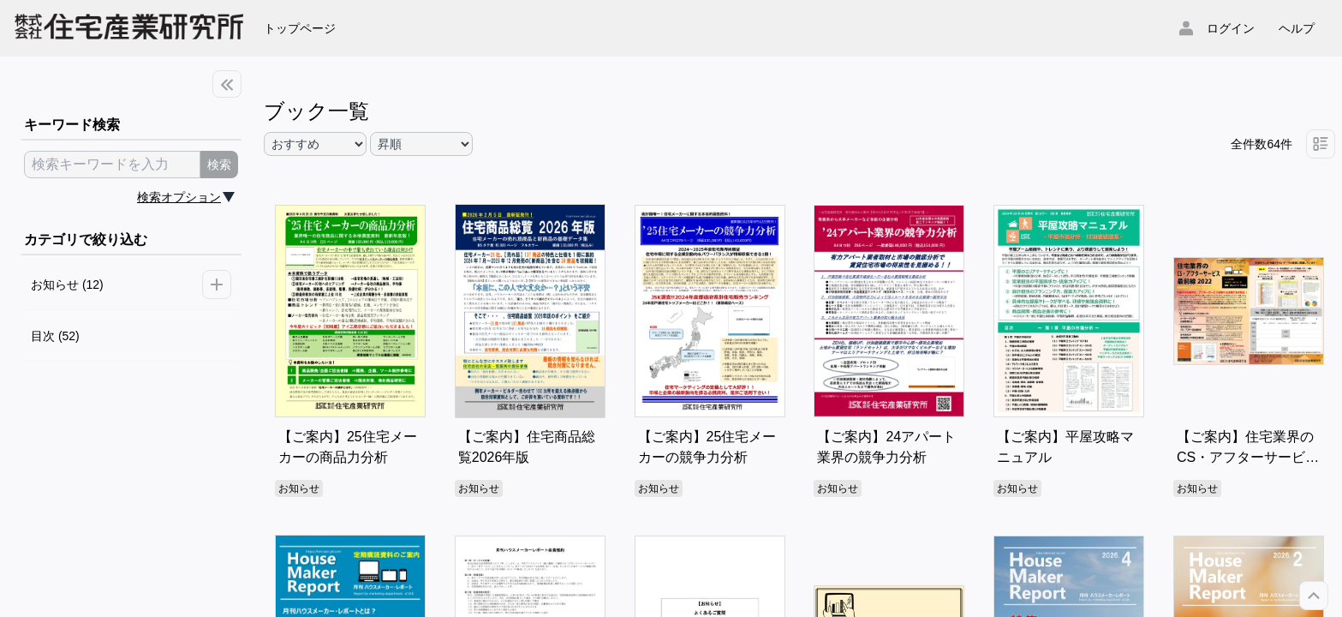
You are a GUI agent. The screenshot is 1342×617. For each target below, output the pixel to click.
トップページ (300, 28)
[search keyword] (112, 164)
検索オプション (179, 197)
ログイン (1231, 28)
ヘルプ (1297, 28)
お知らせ (298, 488)
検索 (219, 164)
